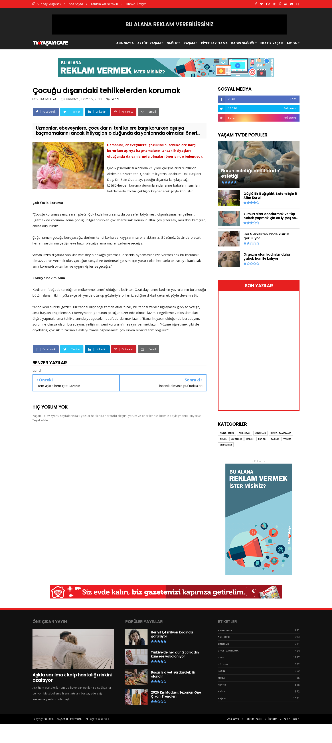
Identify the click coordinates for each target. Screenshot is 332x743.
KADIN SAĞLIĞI (242, 43)
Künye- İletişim (136, 4)
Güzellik (223, 664)
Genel (115, 99)
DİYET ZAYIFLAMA (214, 43)
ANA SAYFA (125, 43)
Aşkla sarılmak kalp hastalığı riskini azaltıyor (72, 677)
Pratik (222, 684)
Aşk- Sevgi (224, 636)
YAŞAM (189, 43)
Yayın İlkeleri (291, 718)
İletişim (272, 718)
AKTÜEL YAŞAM (149, 43)
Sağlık (222, 691)
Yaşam (222, 698)
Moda (221, 677)
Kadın (221, 671)
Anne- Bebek (225, 630)
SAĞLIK (172, 43)
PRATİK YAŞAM (271, 43)
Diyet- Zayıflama (228, 650)
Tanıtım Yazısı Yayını (105, 4)
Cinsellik (223, 643)
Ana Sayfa (76, 4)
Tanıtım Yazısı (253, 718)
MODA (292, 43)
